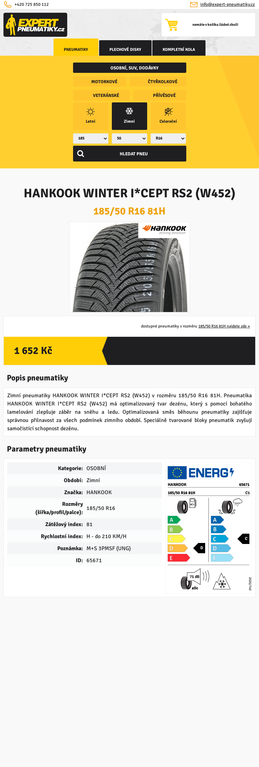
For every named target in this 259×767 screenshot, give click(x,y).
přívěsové (164, 95)
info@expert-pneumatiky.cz (227, 4)
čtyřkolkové (162, 82)
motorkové (104, 82)
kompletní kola (179, 49)
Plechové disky (125, 49)
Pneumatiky (76, 49)
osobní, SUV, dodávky (134, 68)
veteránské (106, 95)
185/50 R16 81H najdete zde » (224, 326)
